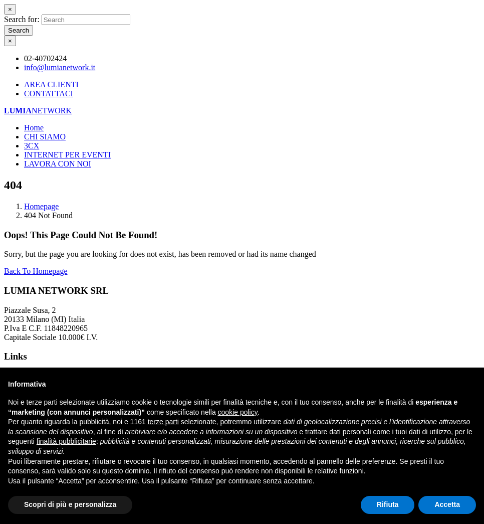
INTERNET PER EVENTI (67, 154)
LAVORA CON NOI (57, 163)
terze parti (163, 422)
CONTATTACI (48, 93)
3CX (31, 145)
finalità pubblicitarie (66, 441)
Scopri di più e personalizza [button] (70, 504)
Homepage (41, 206)
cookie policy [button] (238, 412)
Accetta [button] (447, 504)
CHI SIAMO (45, 136)
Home (34, 127)
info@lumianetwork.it (59, 67)
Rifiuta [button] (388, 504)
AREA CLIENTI (51, 84)
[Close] (10, 9)
